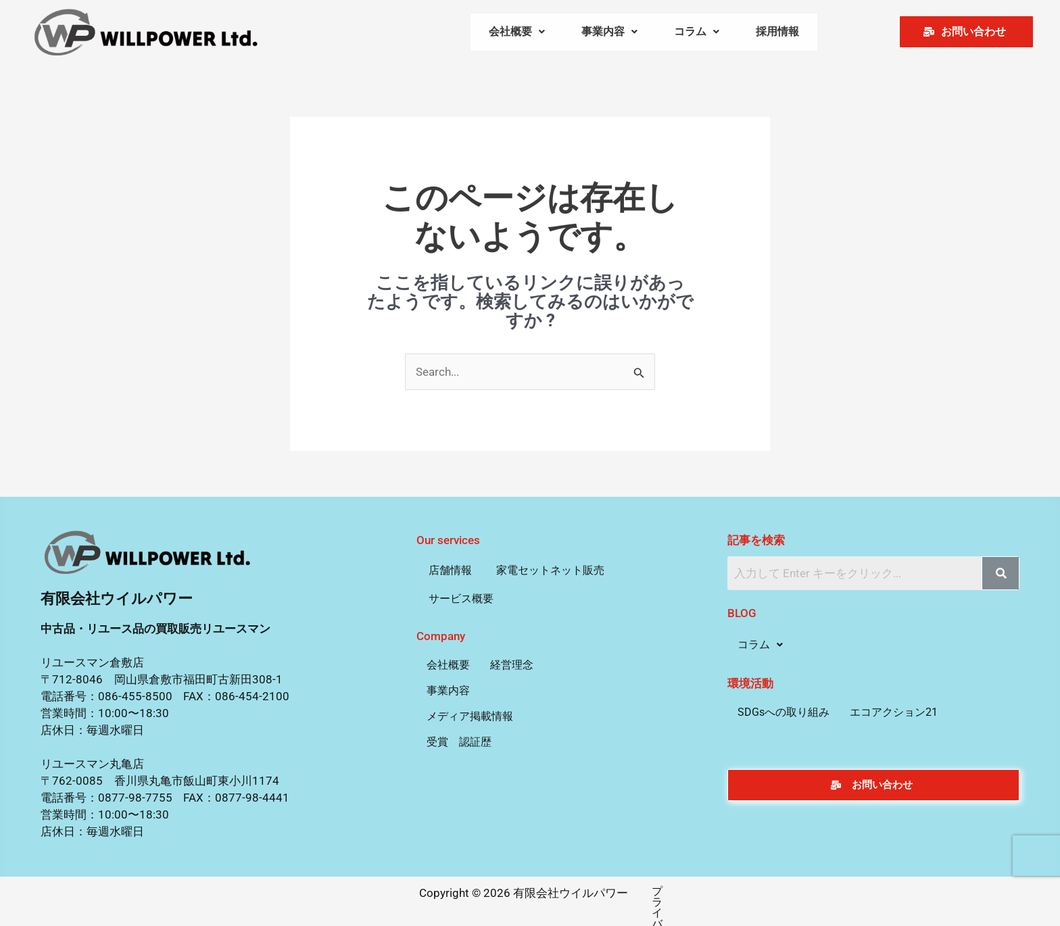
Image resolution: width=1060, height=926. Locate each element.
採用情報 (777, 30)
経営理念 (511, 661)
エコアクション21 (894, 708)
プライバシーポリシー (641, 887)
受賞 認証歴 (459, 738)
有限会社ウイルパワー (117, 595)
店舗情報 (450, 566)
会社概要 (517, 30)
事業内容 (609, 30)
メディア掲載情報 (470, 712)
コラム (696, 30)
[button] (517, 30)
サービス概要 (461, 595)
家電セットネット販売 (550, 566)
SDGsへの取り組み (783, 708)
